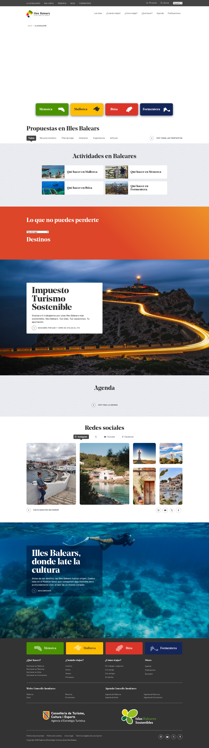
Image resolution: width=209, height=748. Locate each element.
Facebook (128, 436)
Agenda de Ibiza (111, 697)
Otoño (68, 670)
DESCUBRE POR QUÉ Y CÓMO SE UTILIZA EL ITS (59, 328)
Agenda (160, 13)
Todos (31, 138)
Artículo (114, 138)
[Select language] (177, 3)
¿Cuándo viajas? (113, 13)
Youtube (109, 436)
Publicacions (150, 670)
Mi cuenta (151, 3)
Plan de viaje (68, 138)
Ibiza (28, 697)
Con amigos (110, 673)
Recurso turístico (48, 138)
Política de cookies (54, 736)
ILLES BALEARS (33, 3)
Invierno (68, 666)
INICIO (30, 26)
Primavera (69, 677)
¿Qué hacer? (147, 13)
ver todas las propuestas (169, 138)
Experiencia (99, 138)
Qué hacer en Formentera (37, 675)
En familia (109, 677)
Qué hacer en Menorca (35, 669)
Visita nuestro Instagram (46, 510)
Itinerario (83, 138)
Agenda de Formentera (153, 697)
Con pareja (109, 670)
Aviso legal (69, 736)
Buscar (165, 3)
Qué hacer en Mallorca (35, 666)
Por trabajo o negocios (114, 666)
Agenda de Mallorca (113, 694)
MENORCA (62, 3)
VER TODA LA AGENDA (108, 405)
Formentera (70, 697)
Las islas (98, 13)
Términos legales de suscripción (89, 736)
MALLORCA (49, 3)
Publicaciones (174, 13)
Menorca (68, 694)
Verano (68, 673)
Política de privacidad (35, 736)
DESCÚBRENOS (44, 591)
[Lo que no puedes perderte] (38, 232)
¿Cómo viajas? (131, 13)
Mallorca (30, 694)
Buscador (149, 674)
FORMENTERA (85, 3)
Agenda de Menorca (152, 694)
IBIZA (72, 3)
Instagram (81, 436)
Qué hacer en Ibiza (34, 672)
